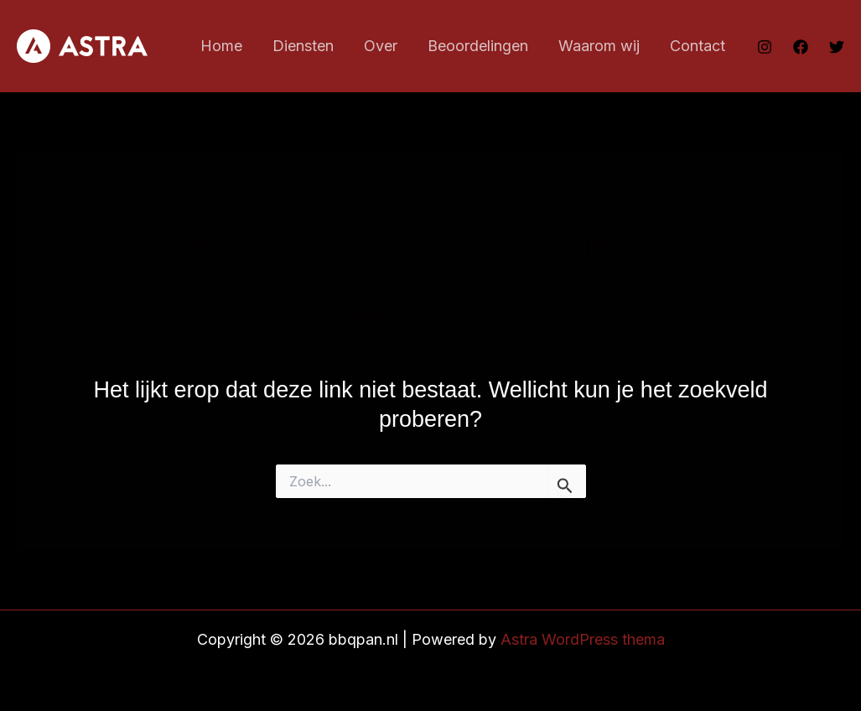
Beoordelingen (478, 45)
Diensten (303, 45)
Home (221, 45)
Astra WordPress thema (583, 639)
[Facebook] (800, 46)
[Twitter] (836, 46)
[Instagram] (764, 46)
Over (380, 45)
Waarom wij (599, 45)
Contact (697, 45)
